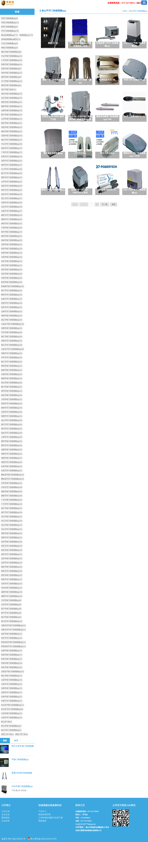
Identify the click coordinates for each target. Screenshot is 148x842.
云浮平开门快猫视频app (11, 182)
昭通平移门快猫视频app (11, 378)
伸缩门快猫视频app (9, 48)
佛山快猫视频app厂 (9, 35)
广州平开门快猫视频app (11, 152)
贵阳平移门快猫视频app (11, 316)
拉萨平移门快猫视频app (11, 634)
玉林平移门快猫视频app (11, 244)
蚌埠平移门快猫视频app (11, 659)
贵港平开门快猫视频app (11, 303)
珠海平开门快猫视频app (11, 148)
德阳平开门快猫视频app (11, 496)
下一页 (104, 204)
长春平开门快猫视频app (11, 701)
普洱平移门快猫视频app (11, 391)
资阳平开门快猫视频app (11, 538)
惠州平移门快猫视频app (11, 77)
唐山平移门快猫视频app (11, 676)
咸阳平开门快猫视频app (11, 596)
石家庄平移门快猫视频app (12, 671)
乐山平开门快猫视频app (11, 529)
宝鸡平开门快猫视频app (11, 584)
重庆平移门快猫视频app (11, 441)
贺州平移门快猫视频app (11, 270)
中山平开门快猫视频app (11, 144)
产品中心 (42, 811)
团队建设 (5, 818)
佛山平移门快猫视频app (11, 52)
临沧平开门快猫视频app (11, 433)
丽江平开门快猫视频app (11, 424)
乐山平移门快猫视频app (11, 525)
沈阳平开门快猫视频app (11, 692)
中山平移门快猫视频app (11, 56)
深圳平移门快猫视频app (11, 73)
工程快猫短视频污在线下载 (50, 818)
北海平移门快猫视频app (11, 257)
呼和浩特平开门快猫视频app (13, 646)
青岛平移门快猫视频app (11, 667)
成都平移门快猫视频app (11, 450)
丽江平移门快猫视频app (11, 387)
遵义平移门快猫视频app (11, 320)
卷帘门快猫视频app (9, 27)
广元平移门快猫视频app (11, 500)
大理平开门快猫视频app (11, 437)
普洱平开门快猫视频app (11, 429)
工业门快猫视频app (9, 43)
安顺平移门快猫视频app (11, 328)
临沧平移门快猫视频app (11, 395)
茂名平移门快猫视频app (11, 94)
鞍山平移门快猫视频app (11, 726)
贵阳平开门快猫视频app (11, 341)
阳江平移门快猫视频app (11, 115)
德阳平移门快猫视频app (11, 491)
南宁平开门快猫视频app (11, 290)
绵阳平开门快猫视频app (11, 462)
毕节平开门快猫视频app (11, 357)
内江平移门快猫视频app (11, 517)
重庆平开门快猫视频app (11, 445)
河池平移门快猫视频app (11, 278)
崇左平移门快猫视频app (11, 261)
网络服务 (42, 821)
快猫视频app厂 (26, 35)
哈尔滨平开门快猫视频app (12, 709)
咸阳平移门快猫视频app (11, 592)
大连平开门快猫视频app (11, 718)
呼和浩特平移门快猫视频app (13, 642)
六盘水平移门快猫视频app (12, 324)
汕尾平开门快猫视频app (11, 211)
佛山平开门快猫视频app (11, 140)
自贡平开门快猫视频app (11, 471)
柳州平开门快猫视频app (11, 295)
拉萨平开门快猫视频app (11, 638)
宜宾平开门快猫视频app (11, 546)
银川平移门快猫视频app (11, 617)
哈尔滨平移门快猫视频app (12, 705)
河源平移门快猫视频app (11, 136)
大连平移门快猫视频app (11, 713)
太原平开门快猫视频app (11, 684)
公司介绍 (5, 811)
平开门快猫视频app (10, 31)
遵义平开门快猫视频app (11, 345)
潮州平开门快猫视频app (11, 223)
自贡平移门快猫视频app (11, 466)
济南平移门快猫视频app (11, 663)
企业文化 (5, 814)
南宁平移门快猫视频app (11, 232)
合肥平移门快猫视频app (11, 651)
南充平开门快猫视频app (11, 554)
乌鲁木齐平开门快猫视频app (13, 630)
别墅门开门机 (7, 734)
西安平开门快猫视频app (11, 579)
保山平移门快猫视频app (11, 383)
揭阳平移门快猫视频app (11, 106)
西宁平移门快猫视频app (11, 609)
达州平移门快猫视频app (11, 558)
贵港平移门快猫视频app (11, 253)
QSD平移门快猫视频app (22, 786)
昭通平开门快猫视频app (11, 416)
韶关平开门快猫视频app (11, 190)
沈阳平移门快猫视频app (11, 688)
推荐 (16, 740)
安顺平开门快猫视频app (11, 353)
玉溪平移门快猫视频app (11, 374)
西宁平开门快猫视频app (11, 613)
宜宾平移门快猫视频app (11, 542)
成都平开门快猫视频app (11, 454)
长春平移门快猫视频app (11, 697)
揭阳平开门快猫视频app (11, 219)
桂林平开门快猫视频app (11, 299)
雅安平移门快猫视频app (11, 567)
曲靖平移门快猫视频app (11, 370)
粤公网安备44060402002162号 (42, 838)
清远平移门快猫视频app (11, 127)
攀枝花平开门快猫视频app (12, 479)
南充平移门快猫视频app (11, 550)
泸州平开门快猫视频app (11, 487)
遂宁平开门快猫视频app (11, 512)
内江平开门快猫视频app (11, 521)
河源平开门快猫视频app (11, 203)
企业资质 (5, 821)
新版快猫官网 (44, 814)
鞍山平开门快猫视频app (11, 730)
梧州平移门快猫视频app (11, 249)
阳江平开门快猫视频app (11, 173)
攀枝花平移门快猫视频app (12, 475)
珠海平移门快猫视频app (11, 64)
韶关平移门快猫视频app (11, 123)
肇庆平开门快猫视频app (11, 177)
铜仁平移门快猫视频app (11, 337)
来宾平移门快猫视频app (11, 265)
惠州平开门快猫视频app (11, 165)
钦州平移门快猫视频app (11, 282)
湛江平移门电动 (8, 90)
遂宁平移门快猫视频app (11, 508)
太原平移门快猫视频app (11, 680)
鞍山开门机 (6, 722)
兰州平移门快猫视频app (11, 600)
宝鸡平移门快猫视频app (11, 588)
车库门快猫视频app (9, 18)
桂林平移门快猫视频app (11, 240)
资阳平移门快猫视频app (11, 533)
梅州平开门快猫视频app (11, 215)
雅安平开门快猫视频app (11, 571)
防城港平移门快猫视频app (12, 286)
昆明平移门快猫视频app (11, 366)
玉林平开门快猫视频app (11, 311)
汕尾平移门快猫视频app (11, 110)
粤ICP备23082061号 (16, 839)
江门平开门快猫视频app (11, 169)
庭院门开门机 (21, 734)
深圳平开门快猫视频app (11, 161)
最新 (5, 740)
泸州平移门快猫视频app (11, 483)
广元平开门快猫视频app (11, 504)
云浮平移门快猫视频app (11, 119)
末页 (113, 204)
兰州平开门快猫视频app (11, 604)
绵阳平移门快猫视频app (11, 458)
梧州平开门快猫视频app (11, 307)
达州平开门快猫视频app (11, 563)
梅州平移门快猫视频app (11, 131)
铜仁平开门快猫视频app (11, 362)
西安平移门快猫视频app (11, 575)
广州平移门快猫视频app (11, 60)
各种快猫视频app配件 (10, 39)
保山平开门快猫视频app (138, 11)
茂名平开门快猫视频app (11, 194)
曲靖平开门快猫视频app (11, 408)
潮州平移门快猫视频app (11, 102)
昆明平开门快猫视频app (11, 404)
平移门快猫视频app (10, 23)
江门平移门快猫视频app (11, 81)
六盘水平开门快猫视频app (12, 349)
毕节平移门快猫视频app (11, 332)
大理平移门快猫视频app (11, 399)
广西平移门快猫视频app (11, 228)
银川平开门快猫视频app (11, 621)
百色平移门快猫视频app (11, 274)
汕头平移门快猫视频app (11, 98)
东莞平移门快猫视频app (11, 69)
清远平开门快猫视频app (11, 186)
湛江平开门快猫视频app (11, 198)
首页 (125, 11)
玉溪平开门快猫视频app (11, 412)
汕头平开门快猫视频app (11, 207)
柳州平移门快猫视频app (11, 236)
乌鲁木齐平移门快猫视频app (13, 625)
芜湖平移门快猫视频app (11, 655)
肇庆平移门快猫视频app (11, 85)
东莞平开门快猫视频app (11, 156)
